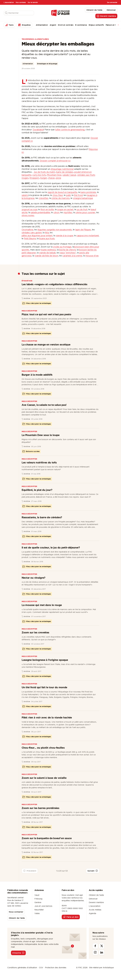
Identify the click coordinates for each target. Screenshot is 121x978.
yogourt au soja (29, 209)
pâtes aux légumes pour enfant (37, 235)
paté (68, 195)
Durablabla (38, 129)
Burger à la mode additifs (37, 374)
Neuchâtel (39, 910)
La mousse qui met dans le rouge (42, 605)
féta (47, 232)
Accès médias (95, 910)
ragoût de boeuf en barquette (62, 192)
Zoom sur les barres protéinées (40, 808)
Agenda (92, 913)
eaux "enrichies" (68, 253)
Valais (37, 913)
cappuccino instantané (87, 235)
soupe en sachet (65, 209)
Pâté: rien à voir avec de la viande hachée (47, 717)
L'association (9, 2)
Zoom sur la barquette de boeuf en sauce (47, 838)
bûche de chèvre (67, 250)
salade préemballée (40, 212)
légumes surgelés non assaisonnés (55, 229)
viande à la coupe (64, 235)
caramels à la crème (72, 256)
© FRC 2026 (81, 967)
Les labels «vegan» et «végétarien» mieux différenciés (54, 284)
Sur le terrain (33, 2)
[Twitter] (101, 946)
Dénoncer (93, 899)
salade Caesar (69, 175)
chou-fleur (58, 195)
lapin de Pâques (83, 229)
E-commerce (81, 25)
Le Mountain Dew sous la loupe (41, 435)
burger (43, 178)
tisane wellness (48, 250)
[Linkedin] (101, 952)
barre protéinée (88, 192)
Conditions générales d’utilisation (22, 967)
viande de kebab (47, 253)
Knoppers (34, 178)
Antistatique (108, 967)
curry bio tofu (39, 175)
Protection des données (55, 967)
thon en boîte (47, 209)
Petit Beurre (30, 238)
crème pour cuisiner (85, 212)
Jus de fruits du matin (44, 172)
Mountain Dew (54, 175)
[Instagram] (95, 952)
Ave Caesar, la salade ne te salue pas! (44, 404)
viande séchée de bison (46, 256)
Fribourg (38, 899)
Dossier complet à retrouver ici (55, 161)
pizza (58, 178)
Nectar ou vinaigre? (33, 577)
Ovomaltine (27, 229)
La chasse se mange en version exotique (46, 344)
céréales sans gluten (32, 232)
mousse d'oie (92, 256)
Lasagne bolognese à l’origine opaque (45, 659)
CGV (41, 967)
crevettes (43, 198)
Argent (53, 25)
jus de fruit (82, 209)
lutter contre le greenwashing (70, 129)
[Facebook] (95, 946)
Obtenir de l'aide (96, 895)
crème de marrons (60, 198)
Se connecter (112, 2)
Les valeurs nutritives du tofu (39, 462)
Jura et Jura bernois (43, 906)
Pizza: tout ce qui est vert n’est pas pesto (46, 314)
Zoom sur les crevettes (35, 632)
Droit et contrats (65, 25)
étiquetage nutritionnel (62, 169)
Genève (37, 902)
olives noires (28, 215)
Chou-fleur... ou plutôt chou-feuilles (43, 747)
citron (56, 212)
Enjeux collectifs (96, 25)
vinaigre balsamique (83, 198)
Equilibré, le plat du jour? (37, 489)
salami (25, 195)
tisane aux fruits (47, 238)
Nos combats (21, 2)
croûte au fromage (62, 247)
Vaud (36, 895)
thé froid (78, 195)
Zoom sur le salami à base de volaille (44, 777)
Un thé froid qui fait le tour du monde (44, 687)
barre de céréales (64, 172)
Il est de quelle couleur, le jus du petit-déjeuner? (51, 547)
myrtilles (68, 212)
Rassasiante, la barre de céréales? (42, 517)
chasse (51, 178)
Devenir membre (96, 902)
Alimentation (42, 25)
